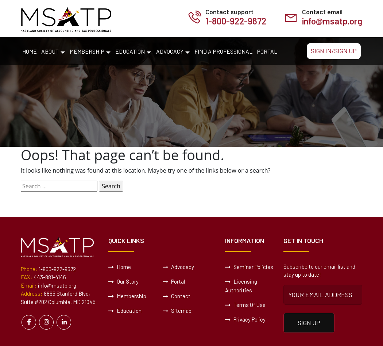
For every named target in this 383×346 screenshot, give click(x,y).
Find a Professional (223, 51)
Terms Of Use (245, 304)
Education (130, 51)
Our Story (123, 281)
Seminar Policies (249, 267)
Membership (87, 51)
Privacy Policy (245, 319)
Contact (176, 296)
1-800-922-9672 (235, 21)
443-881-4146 (50, 277)
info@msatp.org (332, 21)
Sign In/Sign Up (334, 50)
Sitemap (177, 310)
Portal (267, 51)
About (50, 51)
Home (29, 51)
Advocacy (169, 51)
